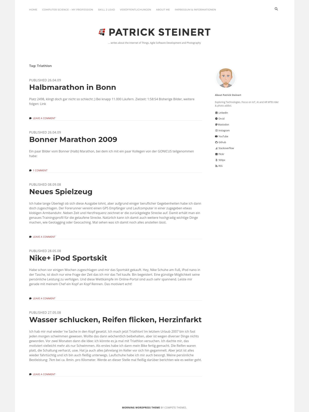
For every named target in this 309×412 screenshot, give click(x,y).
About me (163, 9)
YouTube (221, 136)
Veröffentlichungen (135, 9)
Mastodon (222, 124)
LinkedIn (221, 112)
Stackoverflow (224, 148)
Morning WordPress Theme (141, 407)
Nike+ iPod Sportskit (68, 257)
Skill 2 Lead (106, 9)
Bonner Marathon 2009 (73, 139)
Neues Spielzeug (60, 191)
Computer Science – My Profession (67, 9)
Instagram (222, 130)
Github (220, 142)
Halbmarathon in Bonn (72, 87)
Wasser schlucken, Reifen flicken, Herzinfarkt (115, 319)
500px (220, 160)
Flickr (219, 154)
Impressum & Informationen (195, 9)
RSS (219, 166)
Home (33, 9)
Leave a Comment (44, 118)
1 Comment (40, 170)
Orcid (219, 118)
